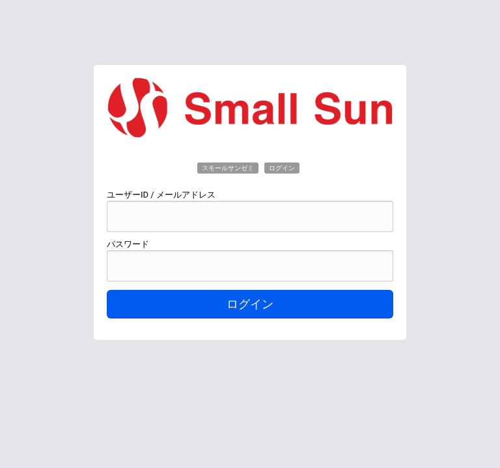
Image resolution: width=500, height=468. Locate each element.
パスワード (128, 244)
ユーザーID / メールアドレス (161, 195)
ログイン (250, 304)
